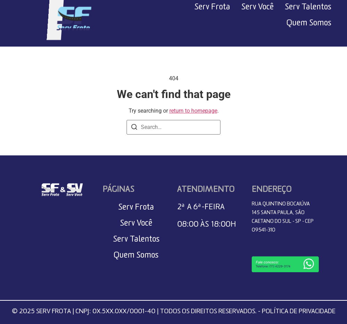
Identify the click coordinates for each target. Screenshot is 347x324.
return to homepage (193, 110)
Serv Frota (212, 8)
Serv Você (257, 8)
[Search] (134, 128)
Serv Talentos (308, 8)
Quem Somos (309, 24)
